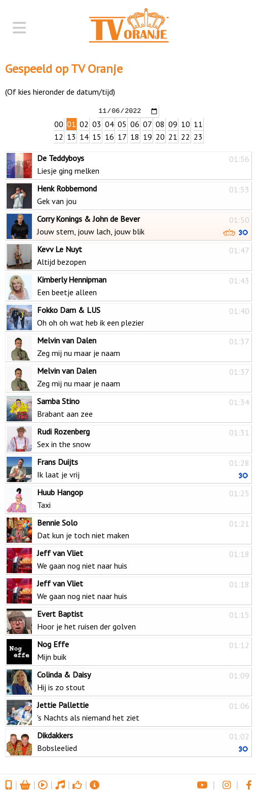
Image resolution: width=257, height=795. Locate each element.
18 (134, 136)
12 (58, 136)
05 (122, 123)
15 (96, 136)
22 (185, 136)
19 (147, 136)
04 (109, 123)
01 (71, 123)
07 (147, 123)
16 (109, 136)
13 (71, 136)
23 (198, 136)
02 (84, 123)
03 (96, 123)
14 (84, 136)
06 (134, 123)
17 (122, 136)
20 (160, 136)
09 (172, 123)
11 (198, 123)
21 (172, 136)
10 (185, 123)
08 (160, 123)
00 (58, 123)
